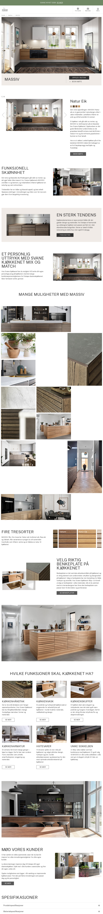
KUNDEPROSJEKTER (74, 865)
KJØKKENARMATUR (55, 878)
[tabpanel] (51, 51)
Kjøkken (10, 15)
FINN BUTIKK (65, 235)
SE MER (60, 3)
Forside (3, 15)
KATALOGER (34, 875)
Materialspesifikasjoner (13, 831)
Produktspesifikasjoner (13, 825)
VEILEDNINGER (90, 875)
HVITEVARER (52, 880)
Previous (54, 458)
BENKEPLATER (53, 884)
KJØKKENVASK (53, 875)
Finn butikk (11, 879)
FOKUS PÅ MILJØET (92, 872)
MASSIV (18, 15)
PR (85, 880)
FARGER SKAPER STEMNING (72, 874)
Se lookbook (10, 884)
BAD (30, 869)
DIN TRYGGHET (90, 869)
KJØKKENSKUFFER (54, 872)
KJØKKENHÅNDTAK (55, 869)
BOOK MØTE (11, 873)
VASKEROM (33, 872)
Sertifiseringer (9, 837)
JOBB (86, 878)
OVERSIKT (51, 865)
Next (99, 458)
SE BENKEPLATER (67, 512)
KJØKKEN (32, 865)
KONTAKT (88, 884)
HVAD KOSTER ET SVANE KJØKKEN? (73, 869)
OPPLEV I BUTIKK (79, 78)
